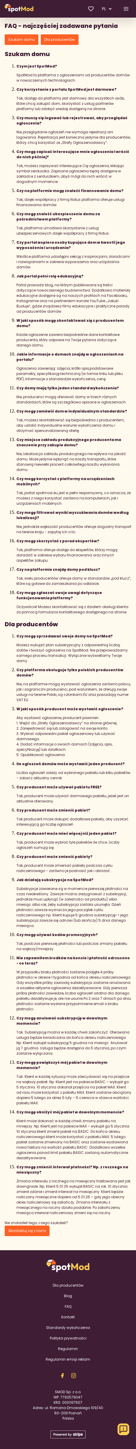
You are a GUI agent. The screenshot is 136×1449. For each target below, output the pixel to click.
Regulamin (68, 1348)
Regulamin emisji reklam (68, 1359)
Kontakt (68, 1317)
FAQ (68, 1306)
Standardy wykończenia (68, 1327)
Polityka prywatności (68, 1338)
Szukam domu (21, 39)
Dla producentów (59, 39)
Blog (68, 1295)
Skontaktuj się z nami (27, 1230)
